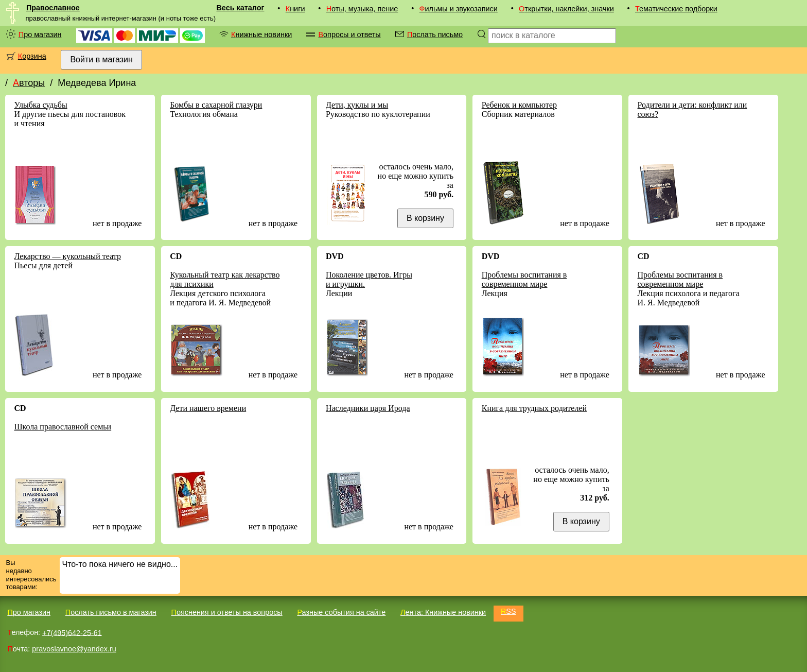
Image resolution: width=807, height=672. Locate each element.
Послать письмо (435, 34)
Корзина (32, 56)
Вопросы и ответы (349, 34)
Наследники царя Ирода (368, 408)
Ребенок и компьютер (519, 104)
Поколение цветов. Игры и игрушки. (369, 279)
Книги (295, 9)
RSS (508, 611)
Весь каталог (240, 8)
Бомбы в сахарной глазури (216, 104)
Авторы (29, 83)
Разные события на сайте (341, 612)
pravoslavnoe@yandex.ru (74, 649)
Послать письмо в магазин (110, 612)
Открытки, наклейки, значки (566, 9)
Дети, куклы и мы (357, 104)
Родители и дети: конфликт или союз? (692, 109)
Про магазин (40, 34)
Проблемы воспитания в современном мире (524, 279)
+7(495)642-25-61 (72, 632)
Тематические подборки (676, 9)
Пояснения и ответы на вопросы (227, 612)
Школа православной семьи (62, 426)
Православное (53, 8)
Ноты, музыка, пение (362, 9)
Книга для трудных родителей (534, 408)
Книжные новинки (261, 34)
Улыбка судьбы (40, 104)
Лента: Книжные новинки (443, 612)
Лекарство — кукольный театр (67, 256)
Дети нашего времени (208, 408)
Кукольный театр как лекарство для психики (224, 279)
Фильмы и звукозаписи (458, 9)
